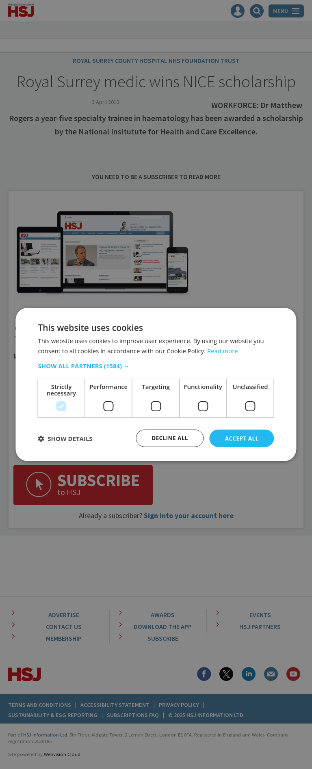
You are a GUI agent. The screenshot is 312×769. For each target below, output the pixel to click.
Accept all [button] (241, 438)
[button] (156, 365)
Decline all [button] (168, 438)
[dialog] (156, 384)
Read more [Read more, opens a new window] (222, 350)
